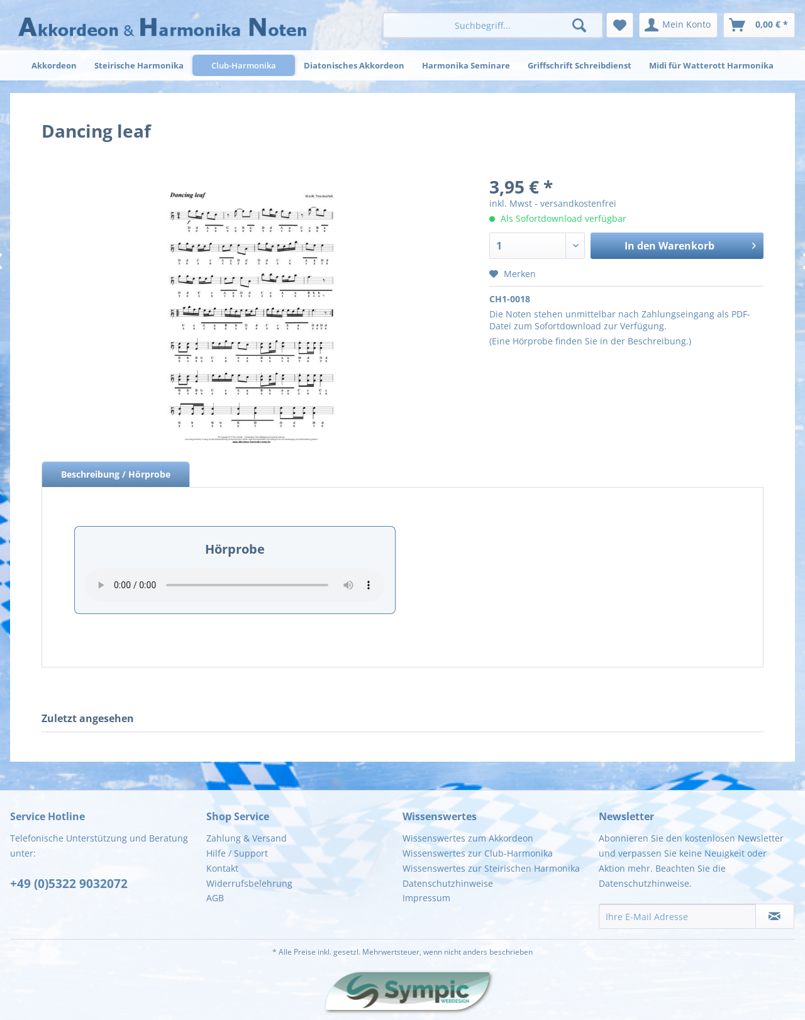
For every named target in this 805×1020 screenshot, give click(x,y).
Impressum (426, 898)
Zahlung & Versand (246, 838)
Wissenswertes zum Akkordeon (467, 838)
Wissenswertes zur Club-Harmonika (477, 853)
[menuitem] (492, 25)
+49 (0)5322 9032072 (69, 883)
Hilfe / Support (237, 853)
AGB (215, 898)
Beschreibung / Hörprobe (115, 474)
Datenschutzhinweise (447, 883)
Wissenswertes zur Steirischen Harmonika (491, 868)
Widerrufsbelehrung (249, 883)
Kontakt (222, 868)
